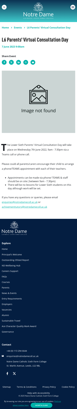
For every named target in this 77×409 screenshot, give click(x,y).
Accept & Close (41, 405)
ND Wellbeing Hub (11, 265)
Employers (7, 304)
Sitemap (7, 386)
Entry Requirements (12, 298)
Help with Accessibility (38, 393)
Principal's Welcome (12, 254)
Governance (8, 331)
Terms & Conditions (26, 386)
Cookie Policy (68, 386)
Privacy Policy (49, 386)
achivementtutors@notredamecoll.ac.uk (24, 207)
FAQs (4, 276)
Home (5, 249)
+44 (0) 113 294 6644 (17, 350)
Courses (6, 282)
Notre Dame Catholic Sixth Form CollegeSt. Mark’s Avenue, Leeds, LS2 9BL (26, 363)
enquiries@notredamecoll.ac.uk (20, 202)
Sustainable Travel (11, 320)
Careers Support (10, 271)
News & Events (9, 293)
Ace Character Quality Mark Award (19, 326)
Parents (5, 287)
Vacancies (7, 309)
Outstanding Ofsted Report (15, 260)
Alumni (5, 315)
